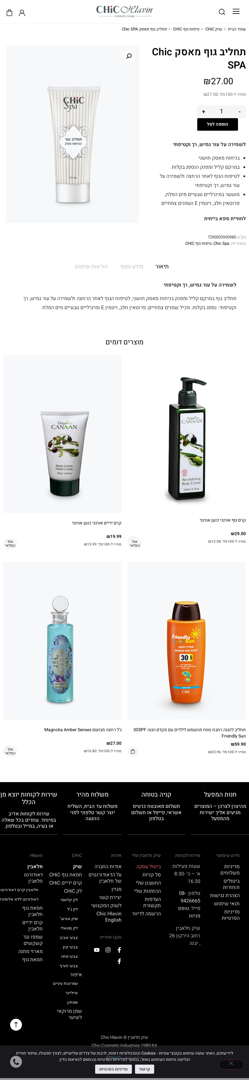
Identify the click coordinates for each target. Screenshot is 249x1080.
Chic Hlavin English (109, 917)
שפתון (72, 1002)
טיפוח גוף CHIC (186, 29)
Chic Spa (221, 243)
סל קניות (152, 875)
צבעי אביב (69, 937)
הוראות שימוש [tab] (91, 266)
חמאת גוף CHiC (65, 875)
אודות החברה (108, 866)
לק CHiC (73, 891)
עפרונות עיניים (65, 983)
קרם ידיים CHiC (65, 883)
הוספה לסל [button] (133, 751)
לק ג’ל (72, 909)
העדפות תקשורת (152, 902)
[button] (236, 12)
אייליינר (71, 992)
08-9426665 (189, 897)
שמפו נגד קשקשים (33, 940)
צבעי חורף (69, 965)
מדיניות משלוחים (230, 870)
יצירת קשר (110, 897)
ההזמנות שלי (147, 891)
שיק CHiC (213, 29)
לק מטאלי (69, 928)
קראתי (144, 1069)
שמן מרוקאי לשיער (69, 1014)
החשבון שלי (148, 883)
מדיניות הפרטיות (231, 915)
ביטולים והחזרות (231, 884)
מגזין (116, 889)
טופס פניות (189, 912)
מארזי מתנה (30, 951)
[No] (231, 1065)
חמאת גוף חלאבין (32, 911)
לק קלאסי (69, 899)
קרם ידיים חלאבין (32, 926)
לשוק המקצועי (106, 905)
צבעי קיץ (70, 947)
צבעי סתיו (69, 956)
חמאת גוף (32, 959)
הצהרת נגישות (225, 895)
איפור (76, 975)
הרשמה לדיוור (146, 914)
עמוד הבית (237, 29)
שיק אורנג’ (69, 918)
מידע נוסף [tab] (131, 266)
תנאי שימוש (227, 903)
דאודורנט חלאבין (33, 878)
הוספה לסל (217, 124)
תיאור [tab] (162, 266)
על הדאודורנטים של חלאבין (105, 878)
